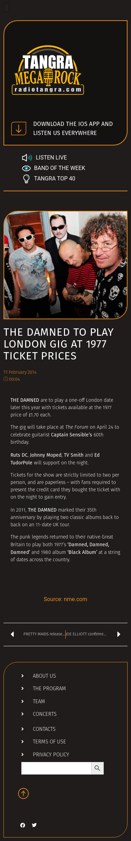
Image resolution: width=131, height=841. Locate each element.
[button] (6, 7)
